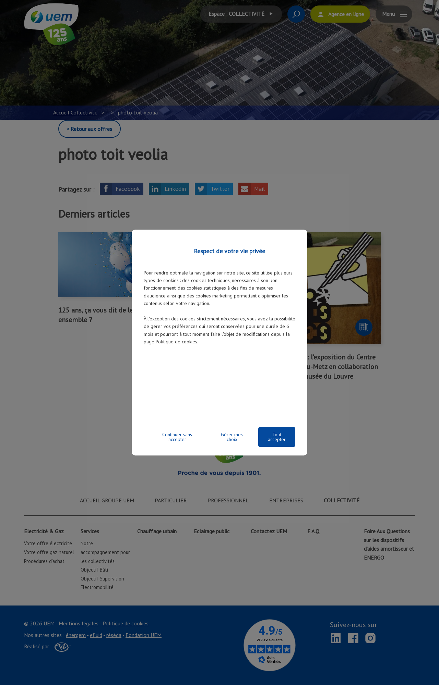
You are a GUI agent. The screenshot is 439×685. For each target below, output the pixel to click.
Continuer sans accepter (177, 436)
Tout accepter (277, 436)
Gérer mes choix (232, 436)
